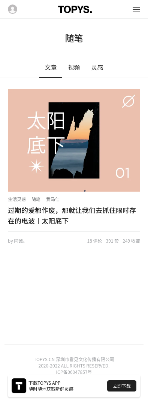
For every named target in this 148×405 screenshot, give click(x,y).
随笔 (35, 199)
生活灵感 (17, 199)
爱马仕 (53, 199)
